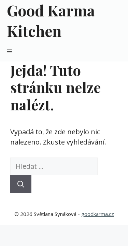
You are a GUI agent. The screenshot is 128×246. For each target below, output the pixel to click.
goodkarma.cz (97, 213)
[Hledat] (20, 184)
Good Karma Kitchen (51, 20)
